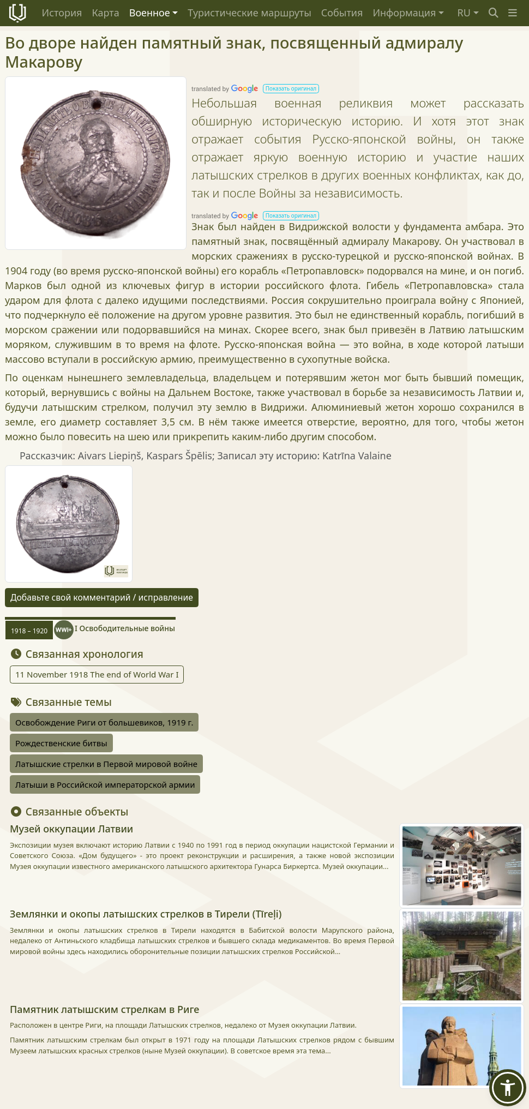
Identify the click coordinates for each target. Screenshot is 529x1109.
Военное (149, 12)
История (62, 12)
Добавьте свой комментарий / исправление (101, 597)
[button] (512, 13)
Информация (404, 12)
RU (464, 12)
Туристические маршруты (249, 12)
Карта (105, 12)
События (342, 12)
